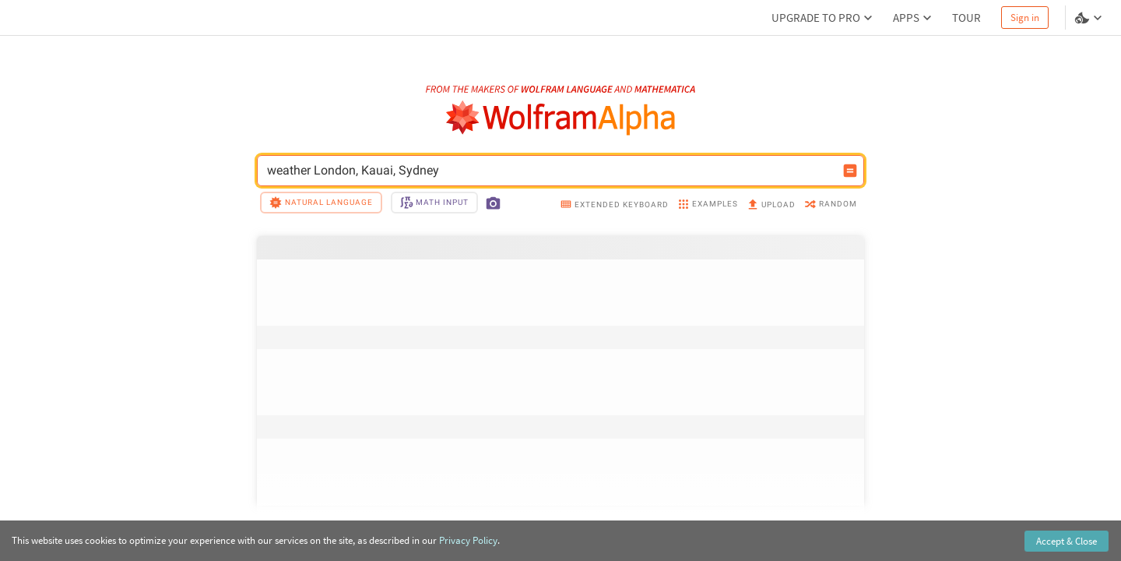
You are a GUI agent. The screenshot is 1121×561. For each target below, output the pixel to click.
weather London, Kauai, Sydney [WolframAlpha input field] (550, 170)
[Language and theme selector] (1090, 18)
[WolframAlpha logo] (561, 118)
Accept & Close (1066, 541)
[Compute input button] (850, 170)
